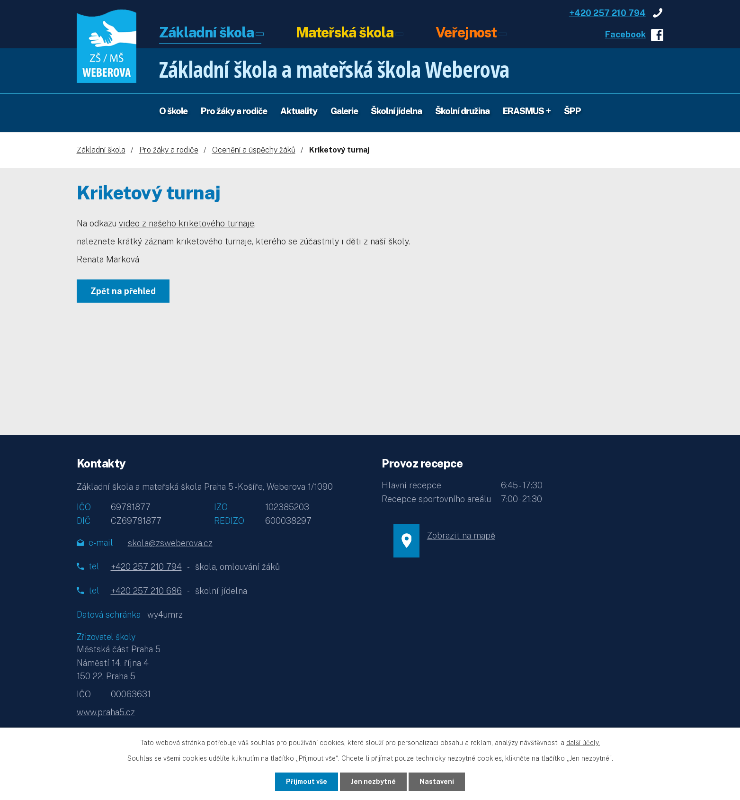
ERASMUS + (527, 111)
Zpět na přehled (123, 291)
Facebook (625, 34)
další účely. (583, 742)
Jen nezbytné (373, 781)
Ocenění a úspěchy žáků (253, 149)
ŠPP (572, 111)
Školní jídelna (396, 111)
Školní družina (462, 111)
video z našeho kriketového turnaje (186, 223)
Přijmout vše (306, 781)
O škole (173, 111)
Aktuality (298, 111)
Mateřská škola (344, 33)
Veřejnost (466, 33)
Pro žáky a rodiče (234, 111)
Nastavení (436, 781)
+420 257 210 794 (607, 13)
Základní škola (206, 33)
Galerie (344, 111)
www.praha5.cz (106, 712)
